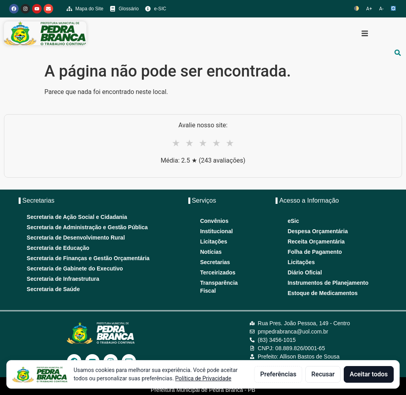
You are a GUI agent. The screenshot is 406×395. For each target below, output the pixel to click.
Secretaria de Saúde (53, 289)
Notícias (211, 252)
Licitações (213, 241)
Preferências (278, 374)
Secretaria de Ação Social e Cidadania (77, 217)
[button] (365, 33)
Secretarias (215, 262)
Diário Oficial (304, 272)
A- (381, 9)
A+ (369, 9)
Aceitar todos (369, 374)
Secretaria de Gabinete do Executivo (75, 268)
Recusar (323, 374)
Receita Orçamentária (316, 241)
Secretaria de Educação (58, 248)
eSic (293, 221)
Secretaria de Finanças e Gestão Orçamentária (88, 258)
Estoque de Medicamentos (322, 293)
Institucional (216, 231)
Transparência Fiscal (219, 287)
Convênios (214, 221)
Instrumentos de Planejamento (327, 283)
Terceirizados (218, 272)
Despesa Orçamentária (317, 231)
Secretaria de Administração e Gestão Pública (87, 227)
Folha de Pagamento (314, 252)
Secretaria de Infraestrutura (63, 279)
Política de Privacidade (203, 378)
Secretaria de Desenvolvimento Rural (75, 237)
